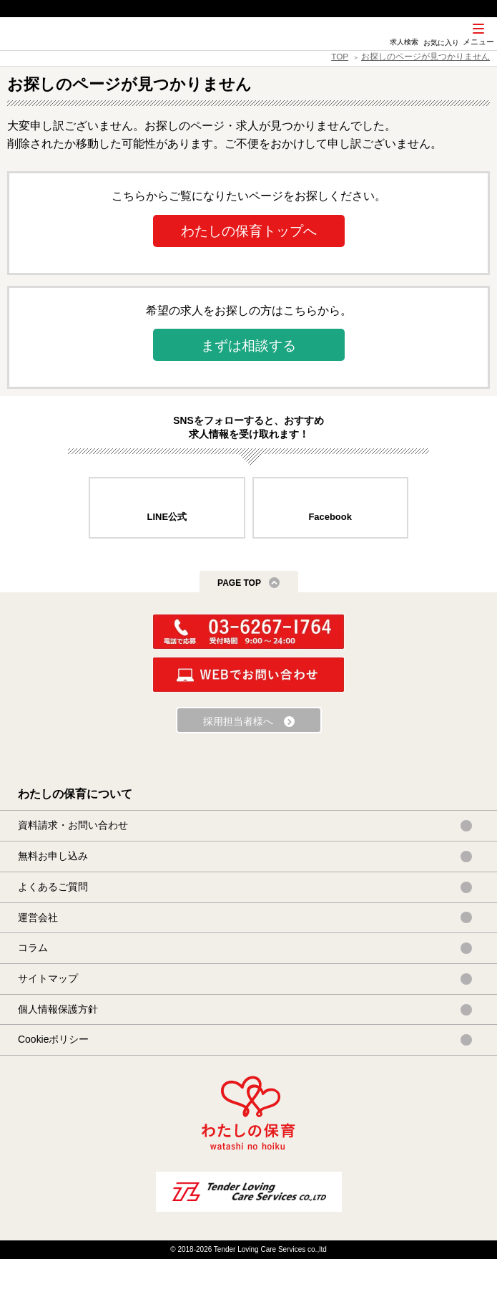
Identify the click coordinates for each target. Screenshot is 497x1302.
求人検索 (404, 42)
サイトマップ (48, 978)
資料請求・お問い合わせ (73, 825)
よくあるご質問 (53, 886)
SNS (367, 49)
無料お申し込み (53, 856)
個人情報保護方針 (58, 1009)
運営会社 (38, 917)
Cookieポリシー (53, 1039)
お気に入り (441, 43)
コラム (33, 947)
